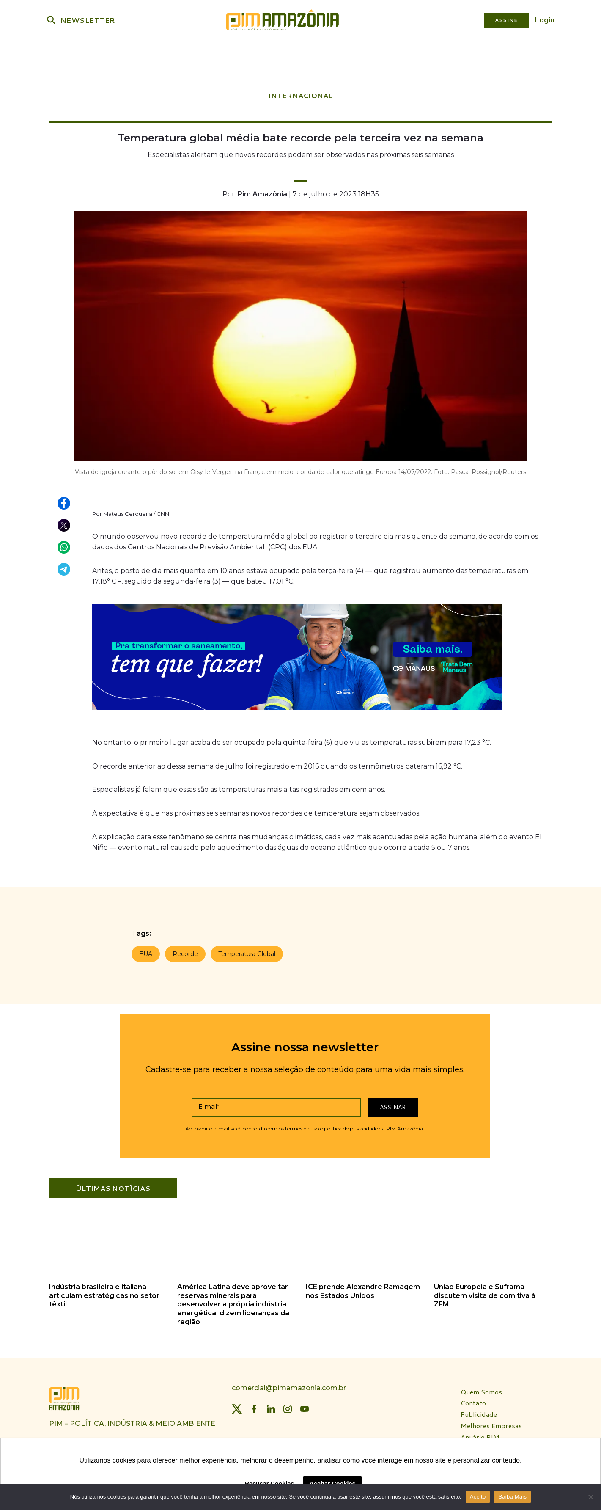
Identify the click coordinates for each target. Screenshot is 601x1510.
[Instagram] (288, 1406)
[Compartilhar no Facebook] (64, 501)
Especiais (472, 53)
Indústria (165, 53)
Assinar (393, 1104)
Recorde (185, 951)
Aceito (478, 1496)
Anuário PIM (480, 1434)
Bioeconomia (274, 53)
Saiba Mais (512, 1496)
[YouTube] (304, 1406)
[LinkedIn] (271, 1406)
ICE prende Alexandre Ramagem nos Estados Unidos (363, 1288)
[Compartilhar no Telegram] (64, 567)
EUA (145, 951)
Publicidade (479, 1412)
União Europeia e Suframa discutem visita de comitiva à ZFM (484, 1293)
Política (126, 53)
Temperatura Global (246, 951)
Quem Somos (481, 1389)
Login (544, 20)
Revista (433, 53)
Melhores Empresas (491, 1423)
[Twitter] (237, 1406)
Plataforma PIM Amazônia (357, 53)
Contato (473, 1400)
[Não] (590, 1497)
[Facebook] (254, 1406)
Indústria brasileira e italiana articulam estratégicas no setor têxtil (104, 1293)
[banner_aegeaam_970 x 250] (297, 709)
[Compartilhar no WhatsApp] (64, 545)
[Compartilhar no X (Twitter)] (64, 523)
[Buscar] (51, 20)
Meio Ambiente (217, 53)
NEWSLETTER (87, 20)
